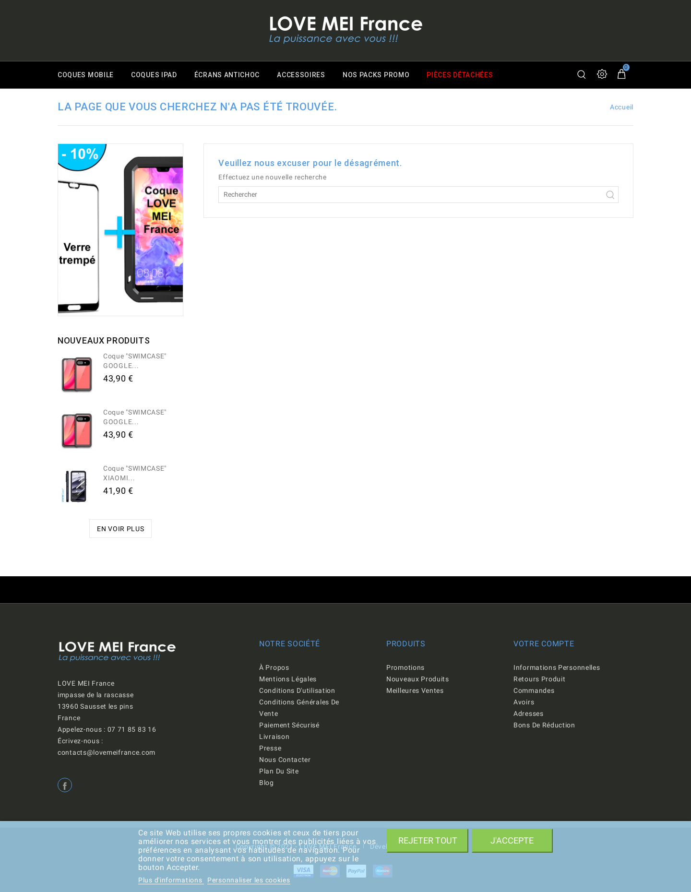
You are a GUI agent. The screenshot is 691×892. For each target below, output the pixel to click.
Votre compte (543, 643)
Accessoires (301, 75)
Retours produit (539, 679)
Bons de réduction (544, 725)
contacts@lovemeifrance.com (106, 752)
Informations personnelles (556, 667)
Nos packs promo (376, 75)
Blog (266, 782)
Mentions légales (288, 679)
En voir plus (120, 529)
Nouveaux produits (417, 679)
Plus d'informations (171, 880)
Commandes (533, 690)
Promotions (405, 667)
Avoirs (523, 702)
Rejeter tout (427, 840)
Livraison (274, 736)
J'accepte (512, 840)
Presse (270, 748)
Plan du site (278, 771)
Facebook (64, 785)
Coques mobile (86, 75)
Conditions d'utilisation (297, 690)
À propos (274, 667)
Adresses (528, 713)
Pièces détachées (460, 75)
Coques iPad (154, 75)
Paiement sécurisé (289, 725)
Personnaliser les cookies (248, 880)
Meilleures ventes (415, 690)
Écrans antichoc (227, 75)
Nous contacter (285, 759)
